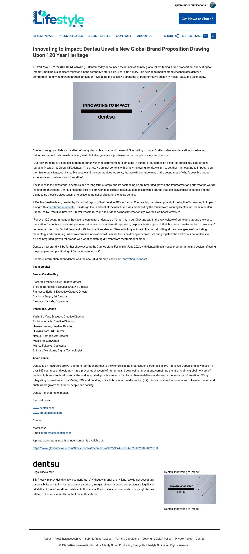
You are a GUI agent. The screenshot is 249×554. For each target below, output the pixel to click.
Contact (123, 36)
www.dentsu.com (43, 408)
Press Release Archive (68, 538)
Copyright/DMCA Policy (156, 538)
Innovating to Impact (134, 259)
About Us (145, 36)
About (47, 538)
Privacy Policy (183, 538)
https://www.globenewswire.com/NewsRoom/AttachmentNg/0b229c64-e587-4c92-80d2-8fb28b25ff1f (95, 448)
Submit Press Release (98, 538)
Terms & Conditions (127, 538)
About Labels (99, 36)
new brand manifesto (62, 207)
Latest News (43, 36)
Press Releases (71, 36)
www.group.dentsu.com (47, 412)
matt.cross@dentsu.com (56, 433)
